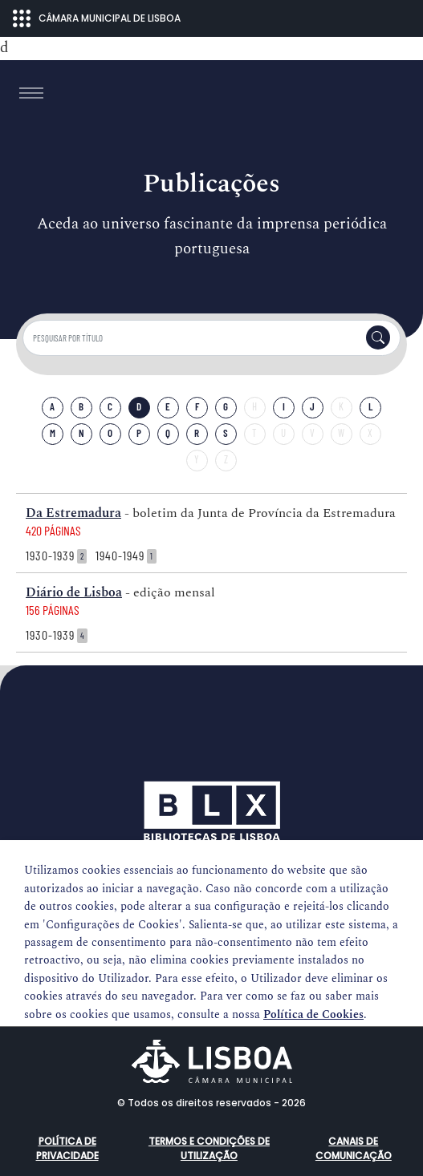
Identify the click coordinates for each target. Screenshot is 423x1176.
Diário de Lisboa (74, 592)
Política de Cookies (313, 1014)
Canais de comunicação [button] (353, 1148)
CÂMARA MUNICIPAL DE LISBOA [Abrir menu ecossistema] (97, 18)
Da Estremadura (73, 513)
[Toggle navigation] (31, 93)
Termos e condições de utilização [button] (209, 1148)
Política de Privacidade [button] (67, 1148)
